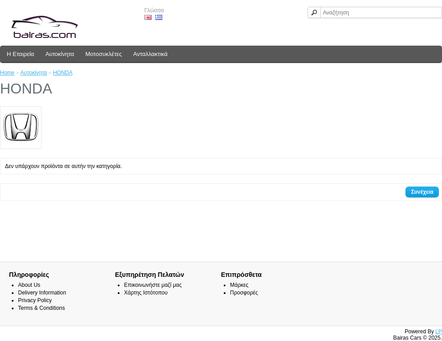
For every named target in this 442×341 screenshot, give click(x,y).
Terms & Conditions (41, 308)
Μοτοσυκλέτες (103, 54)
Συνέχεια (422, 192)
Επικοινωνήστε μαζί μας (153, 285)
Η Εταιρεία (20, 54)
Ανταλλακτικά (150, 54)
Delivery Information (42, 293)
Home (7, 73)
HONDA (62, 73)
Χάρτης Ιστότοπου (146, 293)
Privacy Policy (35, 300)
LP (438, 331)
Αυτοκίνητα (60, 54)
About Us (29, 285)
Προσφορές (244, 293)
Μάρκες (239, 285)
